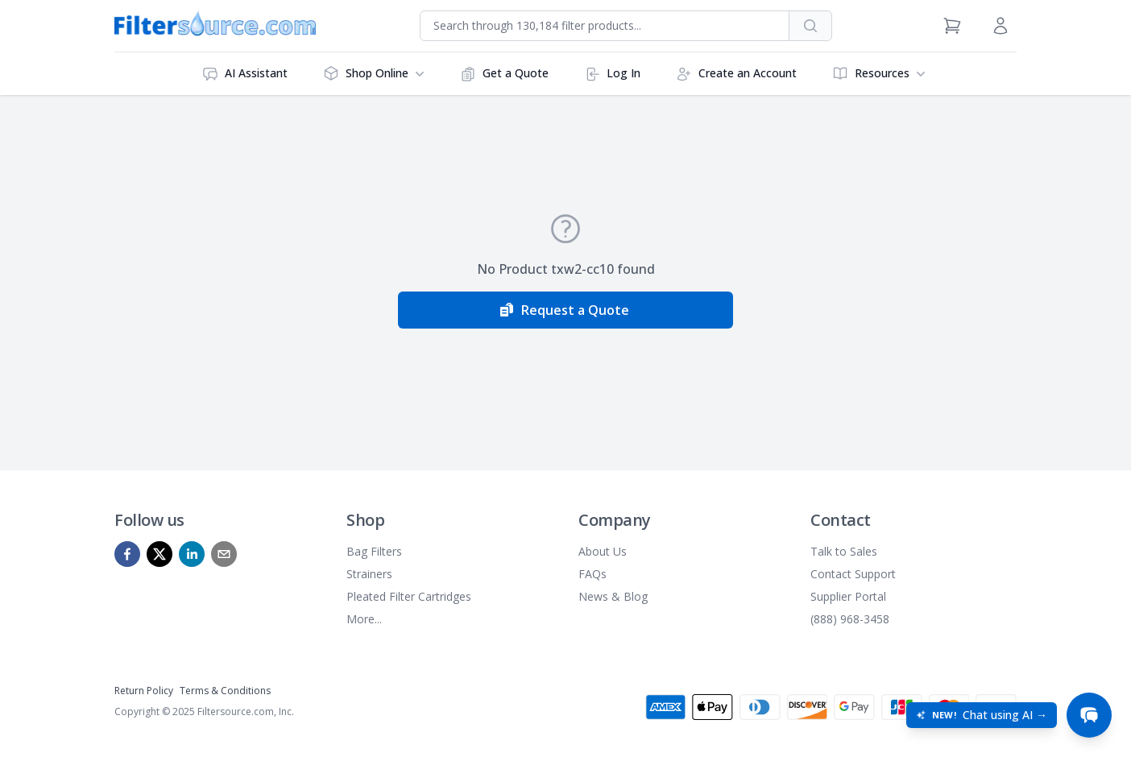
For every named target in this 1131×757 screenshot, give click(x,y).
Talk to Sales (843, 551)
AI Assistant (245, 73)
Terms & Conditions (225, 690)
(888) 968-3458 (849, 619)
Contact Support (853, 573)
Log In (612, 73)
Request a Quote (564, 310)
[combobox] (604, 25)
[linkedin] (192, 554)
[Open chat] (1089, 715)
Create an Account (736, 73)
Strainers (369, 573)
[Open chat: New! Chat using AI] (981, 715)
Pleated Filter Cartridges (408, 596)
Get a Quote (504, 73)
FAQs (592, 573)
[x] (159, 554)
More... (364, 619)
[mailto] (224, 554)
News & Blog (613, 596)
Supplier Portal (848, 596)
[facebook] (127, 554)
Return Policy (143, 690)
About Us (602, 551)
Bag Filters (374, 551)
